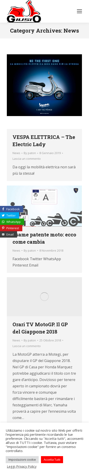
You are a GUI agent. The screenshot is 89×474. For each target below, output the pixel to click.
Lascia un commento (27, 159)
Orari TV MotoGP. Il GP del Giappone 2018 (40, 328)
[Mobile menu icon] (79, 11)
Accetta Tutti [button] (52, 459)
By (30, 153)
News (16, 153)
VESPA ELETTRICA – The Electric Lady (44, 141)
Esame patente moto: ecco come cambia (44, 238)
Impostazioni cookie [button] (22, 459)
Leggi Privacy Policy (21, 466)
